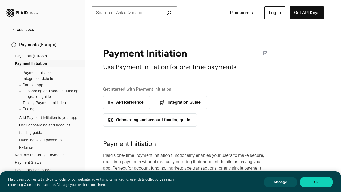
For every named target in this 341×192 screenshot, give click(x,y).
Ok (316, 184)
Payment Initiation (31, 63)
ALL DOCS (22, 30)
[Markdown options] (265, 53)
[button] (274, 12)
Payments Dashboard (33, 170)
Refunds (26, 147)
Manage (280, 184)
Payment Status (28, 162)
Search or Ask (134, 12)
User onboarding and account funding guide (44, 129)
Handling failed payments (40, 140)
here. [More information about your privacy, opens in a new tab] (102, 187)
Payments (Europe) (31, 56)
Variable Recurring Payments (39, 155)
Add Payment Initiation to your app (48, 117)
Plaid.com (243, 13)
